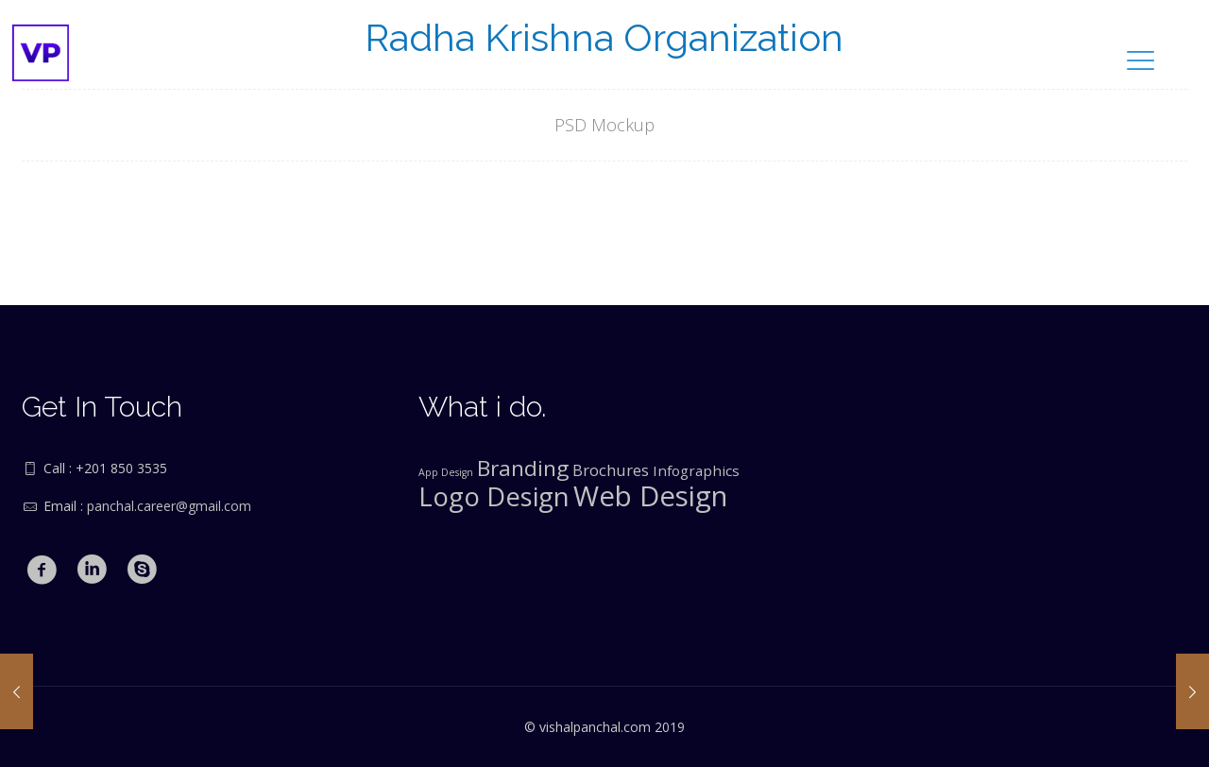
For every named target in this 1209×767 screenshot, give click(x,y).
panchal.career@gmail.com (169, 506)
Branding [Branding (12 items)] (523, 468)
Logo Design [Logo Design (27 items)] (494, 496)
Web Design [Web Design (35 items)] (650, 496)
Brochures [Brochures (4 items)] (610, 470)
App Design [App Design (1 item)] (445, 472)
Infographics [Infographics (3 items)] (696, 470)
